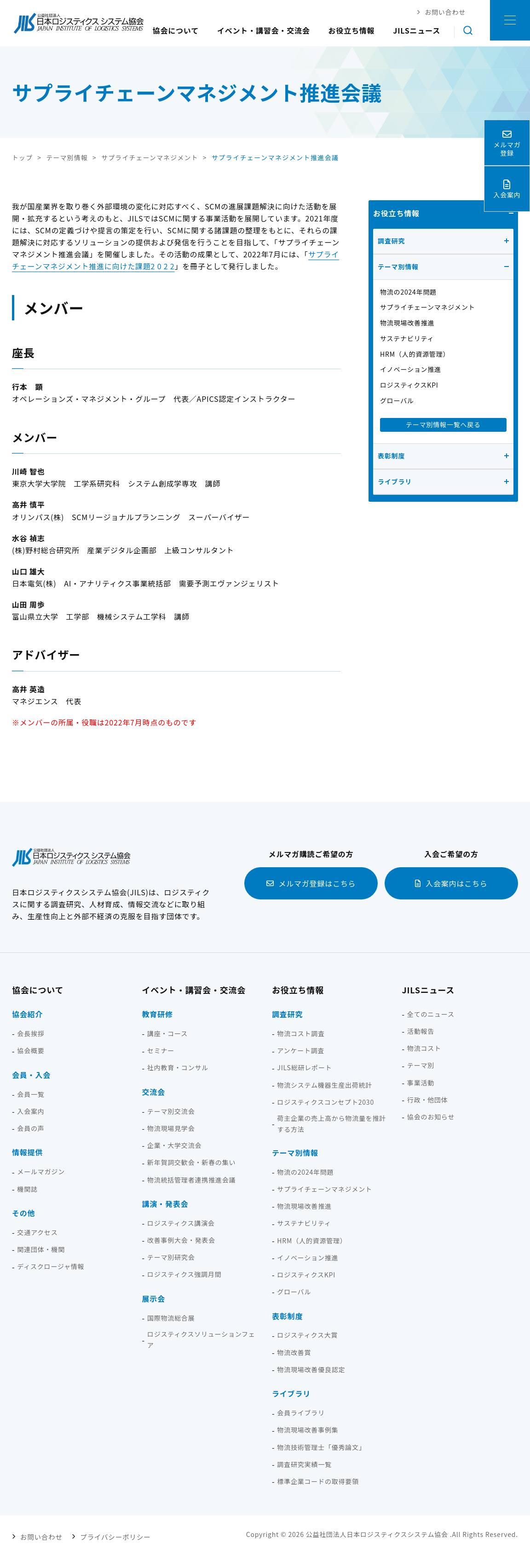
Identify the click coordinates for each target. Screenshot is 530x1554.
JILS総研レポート (304, 1067)
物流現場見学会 (171, 1127)
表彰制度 (391, 455)
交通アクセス (37, 1231)
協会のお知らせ (431, 1116)
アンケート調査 (300, 1050)
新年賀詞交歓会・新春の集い (191, 1162)
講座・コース (167, 1033)
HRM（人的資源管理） (414, 353)
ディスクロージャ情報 (50, 1266)
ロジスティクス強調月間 (184, 1274)
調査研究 (391, 240)
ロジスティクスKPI (409, 384)
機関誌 (27, 1188)
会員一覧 (30, 1093)
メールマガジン (41, 1171)
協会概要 (30, 1050)
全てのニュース (431, 1013)
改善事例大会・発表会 (181, 1239)
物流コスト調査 (301, 1033)
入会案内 (30, 1110)
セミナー (160, 1050)
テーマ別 (420, 1065)
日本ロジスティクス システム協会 (79, 23)
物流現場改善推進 (407, 322)
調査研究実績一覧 (304, 1463)
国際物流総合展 (171, 1317)
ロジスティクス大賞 (307, 1334)
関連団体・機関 (41, 1248)
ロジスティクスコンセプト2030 (325, 1101)
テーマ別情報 (398, 266)
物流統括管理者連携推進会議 (191, 1179)
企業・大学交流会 (174, 1144)
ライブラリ (395, 481)
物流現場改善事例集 (307, 1429)
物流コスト (424, 1048)
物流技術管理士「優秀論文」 (321, 1446)
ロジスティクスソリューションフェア (201, 1339)
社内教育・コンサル (177, 1067)
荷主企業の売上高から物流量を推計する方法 (331, 1123)
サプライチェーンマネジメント (427, 307)
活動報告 (420, 1030)
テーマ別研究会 (171, 1257)
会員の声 (30, 1127)
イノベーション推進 (410, 369)
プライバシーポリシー (110, 1534)
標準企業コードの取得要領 (318, 1480)
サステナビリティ (407, 337)
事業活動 (420, 1082)
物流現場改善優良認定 (311, 1369)
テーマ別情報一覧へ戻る (443, 424)
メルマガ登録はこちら (317, 882)
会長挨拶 (30, 1033)
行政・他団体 (427, 1099)
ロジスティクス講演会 (181, 1222)
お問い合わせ (40, 1534)
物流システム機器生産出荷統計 (324, 1084)
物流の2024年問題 (408, 291)
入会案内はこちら (456, 882)
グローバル (397, 400)
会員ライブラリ (301, 1412)
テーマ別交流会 (171, 1110)
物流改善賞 (294, 1352)
